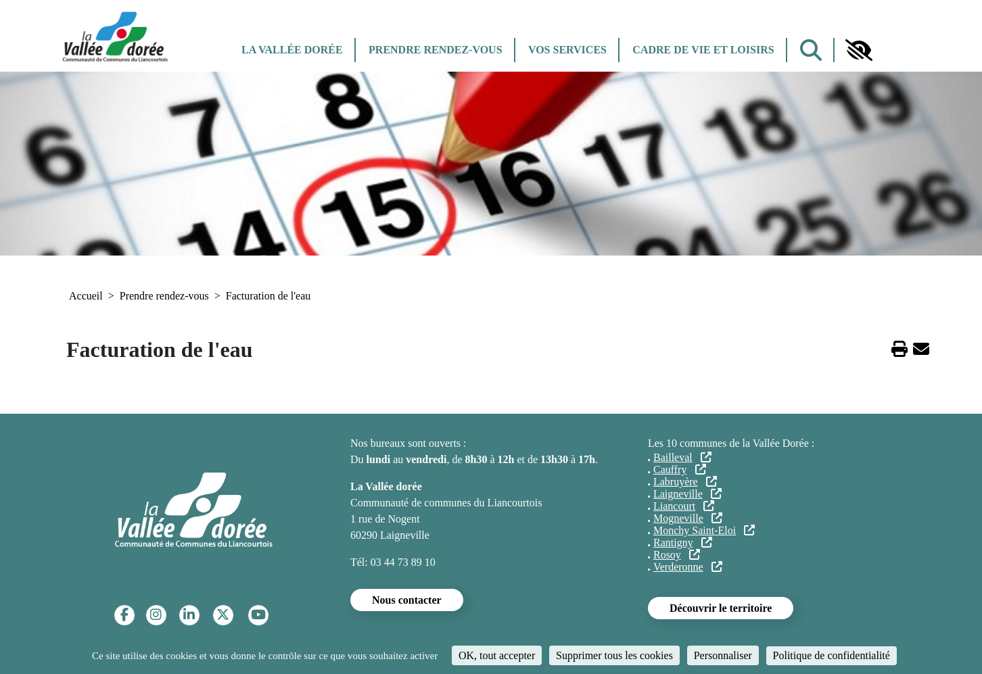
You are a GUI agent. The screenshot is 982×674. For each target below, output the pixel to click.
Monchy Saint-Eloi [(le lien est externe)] (704, 530)
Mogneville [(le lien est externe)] (687, 518)
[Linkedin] (189, 615)
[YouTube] (258, 615)
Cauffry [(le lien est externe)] (679, 469)
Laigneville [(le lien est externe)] (687, 494)
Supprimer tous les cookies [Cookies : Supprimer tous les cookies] (614, 655)
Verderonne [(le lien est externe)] (687, 567)
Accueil (86, 296)
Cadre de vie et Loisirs (703, 49)
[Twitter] (223, 615)
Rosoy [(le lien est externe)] (676, 554)
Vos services (567, 49)
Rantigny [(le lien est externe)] (682, 542)
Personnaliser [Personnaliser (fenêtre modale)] (723, 655)
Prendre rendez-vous (435, 49)
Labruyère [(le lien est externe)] (685, 481)
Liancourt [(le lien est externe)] (683, 506)
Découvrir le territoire (721, 608)
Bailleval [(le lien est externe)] (682, 457)
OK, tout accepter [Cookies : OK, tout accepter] (497, 655)
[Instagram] (155, 615)
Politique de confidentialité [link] (831, 655)
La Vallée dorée (292, 49)
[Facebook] (124, 615)
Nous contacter (407, 600)
